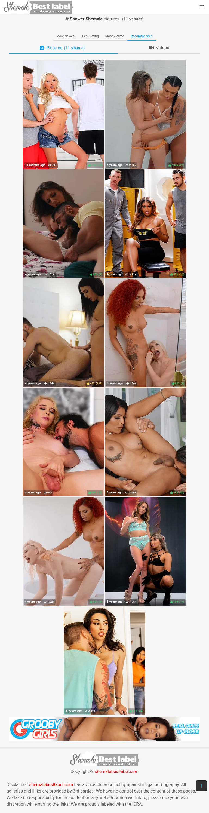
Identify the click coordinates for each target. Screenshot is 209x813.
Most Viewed (114, 36)
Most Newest (66, 36)
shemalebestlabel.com (117, 771)
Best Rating (90, 36)
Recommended (142, 36)
